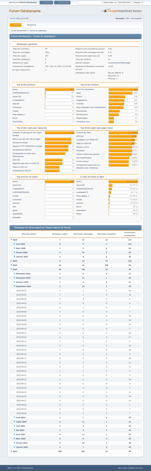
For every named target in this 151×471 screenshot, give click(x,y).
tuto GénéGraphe (83, 158)
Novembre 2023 (23, 278)
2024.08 (16, 160)
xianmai (16, 104)
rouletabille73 (18, 100)
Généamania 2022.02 (22, 171)
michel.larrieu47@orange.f (119, 63)
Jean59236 (17, 122)
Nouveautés (81, 111)
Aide (119, 468)
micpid (15, 111)
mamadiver (81, 210)
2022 (15, 451)
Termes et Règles (128, 468)
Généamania (82, 114)
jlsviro (15, 89)
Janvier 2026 (22, 257)
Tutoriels (80, 104)
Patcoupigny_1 (19, 114)
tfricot (15, 118)
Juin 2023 (20, 426)
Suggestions (81, 100)
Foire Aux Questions (85, 89)
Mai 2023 (20, 430)
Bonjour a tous (82, 147)
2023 (15, 269)
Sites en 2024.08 (83, 143)
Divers (79, 96)
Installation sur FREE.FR (87, 140)
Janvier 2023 (22, 447)
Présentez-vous (83, 122)
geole (15, 210)
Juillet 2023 (21, 422)
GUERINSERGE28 (21, 93)
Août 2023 (20, 417)
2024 (15, 265)
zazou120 (17, 96)
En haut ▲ (139, 468)
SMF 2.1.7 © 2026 (14, 468)
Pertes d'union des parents (87, 154)
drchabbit (17, 217)
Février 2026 (21, 252)
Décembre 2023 (23, 274)
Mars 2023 (20, 439)
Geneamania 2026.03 (22, 150)
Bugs (78, 93)
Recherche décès (20, 143)
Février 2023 (21, 443)
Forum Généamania (24, 11)
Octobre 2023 (22, 282)
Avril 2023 (20, 434)
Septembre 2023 (23, 286)
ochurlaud (17, 107)
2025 (15, 261)
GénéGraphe (82, 118)
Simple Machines (27, 468)
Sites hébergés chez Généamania (91, 107)
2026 (15, 240)
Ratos (79, 214)
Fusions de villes (83, 132)
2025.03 (79, 136)
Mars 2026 (20, 248)
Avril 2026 (20, 244)
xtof (14, 207)
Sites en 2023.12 (20, 167)
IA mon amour (82, 161)
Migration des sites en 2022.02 (26, 163)
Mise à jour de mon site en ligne (26, 139)
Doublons (80, 150)
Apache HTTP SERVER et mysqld (27, 146)
